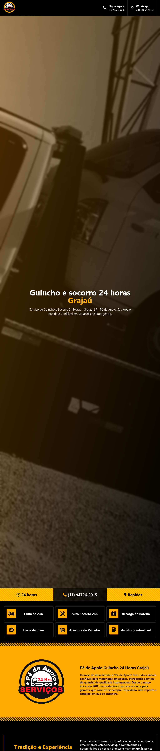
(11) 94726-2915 (80, 594)
